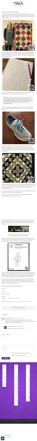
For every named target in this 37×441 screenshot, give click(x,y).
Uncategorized (24, 301)
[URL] (18, 350)
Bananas (4, 291)
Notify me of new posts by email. (18, 355)
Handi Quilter (15, 185)
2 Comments (29, 301)
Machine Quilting (19, 301)
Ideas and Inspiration (13, 301)
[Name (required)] (18, 346)
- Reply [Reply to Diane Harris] (23, 326)
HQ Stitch (4, 185)
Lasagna (3, 288)
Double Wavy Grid (6, 293)
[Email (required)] (18, 348)
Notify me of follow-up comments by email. (21, 353)
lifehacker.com (23, 94)
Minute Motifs (13, 194)
